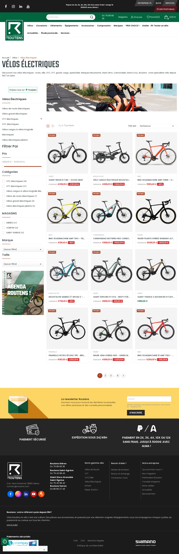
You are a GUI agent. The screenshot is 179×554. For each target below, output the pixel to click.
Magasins (123, 17)
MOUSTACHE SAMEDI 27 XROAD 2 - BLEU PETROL (67, 297)
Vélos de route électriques (16, 108)
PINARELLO (53, 352)
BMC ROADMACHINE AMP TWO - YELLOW (67, 238)
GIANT (51, 176)
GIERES (11, 222)
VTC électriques (10, 124)
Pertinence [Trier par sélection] (157, 126)
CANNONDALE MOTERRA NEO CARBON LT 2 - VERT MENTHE (111, 238)
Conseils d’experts (151, 482)
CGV (83, 541)
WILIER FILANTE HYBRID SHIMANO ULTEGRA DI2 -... (156, 238)
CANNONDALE (98, 235)
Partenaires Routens (152, 478)
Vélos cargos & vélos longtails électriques (17, 132)
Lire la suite (12, 524)
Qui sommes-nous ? (152, 469)
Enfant (88, 486)
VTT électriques (10, 118)
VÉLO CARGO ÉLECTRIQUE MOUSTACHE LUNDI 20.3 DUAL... (111, 180)
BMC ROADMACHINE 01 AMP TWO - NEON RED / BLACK (156, 355)
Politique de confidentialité (90, 546)
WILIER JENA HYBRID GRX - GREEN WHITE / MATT (111, 355)
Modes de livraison (120, 470)
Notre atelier (148, 486)
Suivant (123, 375)
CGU (75, 541)
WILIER (140, 235)
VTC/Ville (89, 478)
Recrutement (148, 494)
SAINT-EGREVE (15, 232)
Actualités (147, 490)
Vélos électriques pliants (15, 139)
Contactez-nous (119, 478)
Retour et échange (120, 474)
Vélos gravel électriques (14, 113)
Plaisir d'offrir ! (91, 490)
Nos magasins (149, 473)
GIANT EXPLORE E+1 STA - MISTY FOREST (111, 297)
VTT (87, 473)
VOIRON (12, 227)
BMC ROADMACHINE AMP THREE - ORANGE (156, 180)
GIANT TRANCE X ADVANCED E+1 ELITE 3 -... (156, 297)
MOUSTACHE (98, 176)
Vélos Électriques (14, 99)
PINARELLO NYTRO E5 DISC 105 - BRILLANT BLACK (67, 355)
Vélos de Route (92, 469)
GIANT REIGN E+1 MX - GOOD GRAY (66, 180)
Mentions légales (96, 541)
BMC (139, 176)
